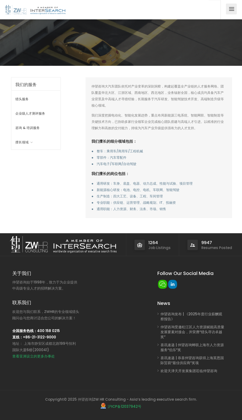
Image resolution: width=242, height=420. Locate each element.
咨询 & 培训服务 (27, 127)
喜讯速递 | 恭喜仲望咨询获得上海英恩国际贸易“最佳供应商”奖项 (192, 360)
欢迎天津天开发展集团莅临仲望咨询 (188, 370)
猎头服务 (22, 99)
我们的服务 (26, 84)
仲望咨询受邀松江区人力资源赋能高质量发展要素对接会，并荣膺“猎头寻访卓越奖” (192, 331)
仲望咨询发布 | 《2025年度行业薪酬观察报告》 (191, 316)
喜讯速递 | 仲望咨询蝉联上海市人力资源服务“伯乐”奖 (192, 347)
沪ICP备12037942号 (124, 406)
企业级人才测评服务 (30, 113)
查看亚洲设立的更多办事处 (33, 356)
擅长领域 (22, 142)
